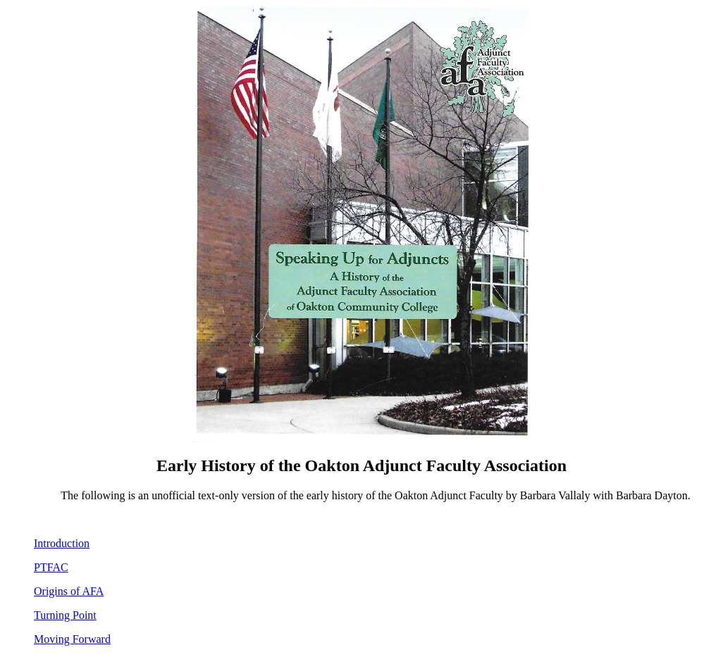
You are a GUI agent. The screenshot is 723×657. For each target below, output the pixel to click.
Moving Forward (72, 639)
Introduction (61, 543)
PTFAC (51, 567)
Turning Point (65, 615)
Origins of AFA (69, 591)
